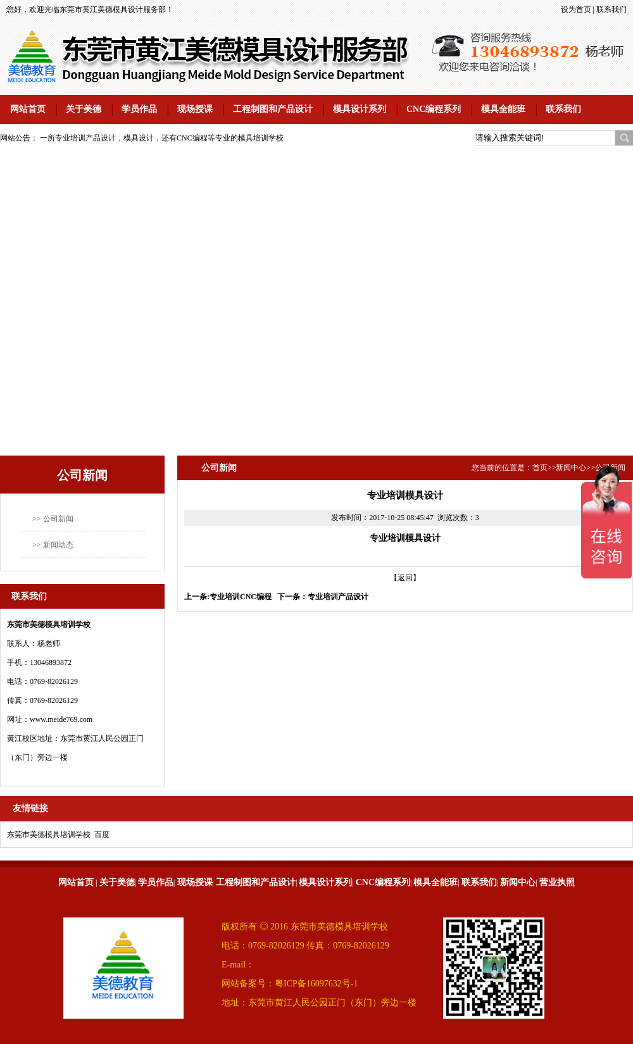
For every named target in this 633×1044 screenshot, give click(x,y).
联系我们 (611, 9)
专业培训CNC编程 (241, 596)
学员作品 (139, 109)
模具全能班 (503, 109)
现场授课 (195, 109)
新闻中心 (571, 467)
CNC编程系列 (433, 109)
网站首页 (28, 109)
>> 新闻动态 (52, 544)
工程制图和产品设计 (273, 109)
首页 (540, 467)
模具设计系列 (359, 109)
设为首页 (576, 9)
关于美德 (83, 109)
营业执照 (557, 882)
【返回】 (405, 577)
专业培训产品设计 (338, 596)
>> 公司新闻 (52, 518)
